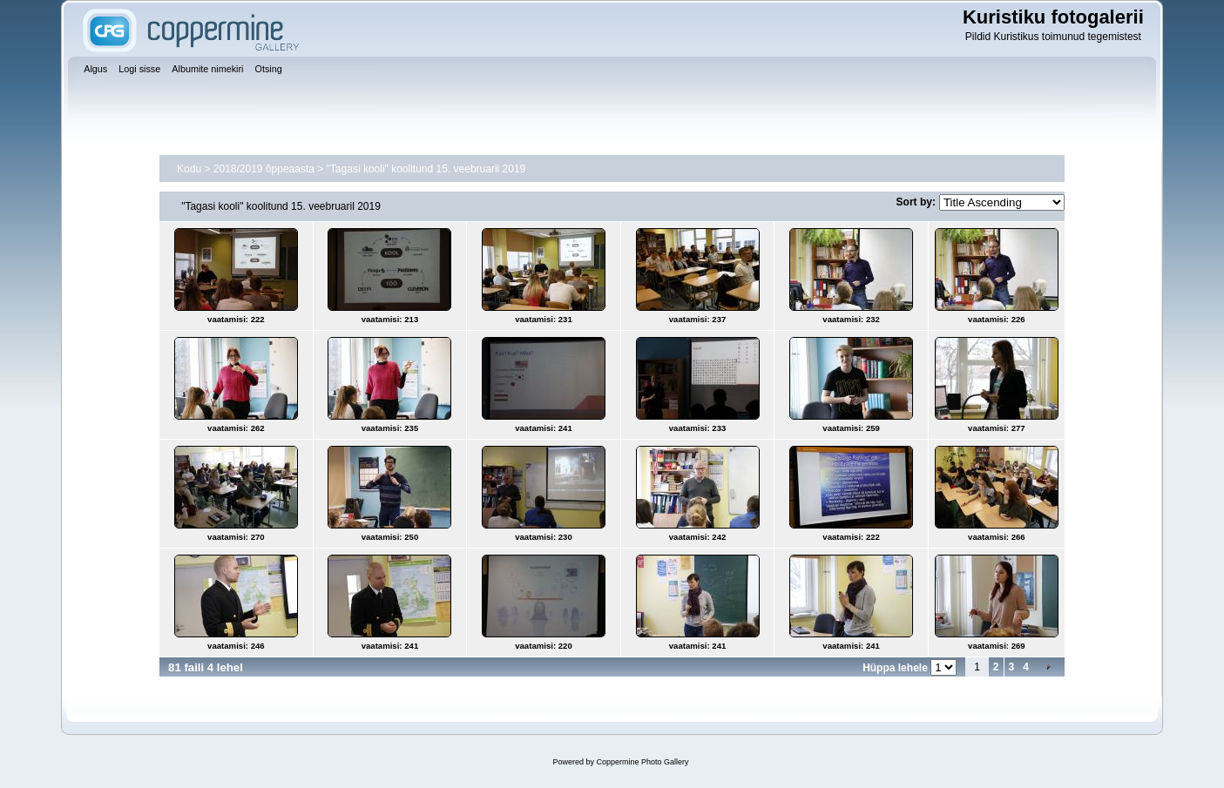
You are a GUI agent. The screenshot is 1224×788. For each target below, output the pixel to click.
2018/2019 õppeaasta (263, 169)
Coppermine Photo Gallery (642, 762)
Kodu (189, 169)
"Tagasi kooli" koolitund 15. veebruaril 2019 (426, 169)
